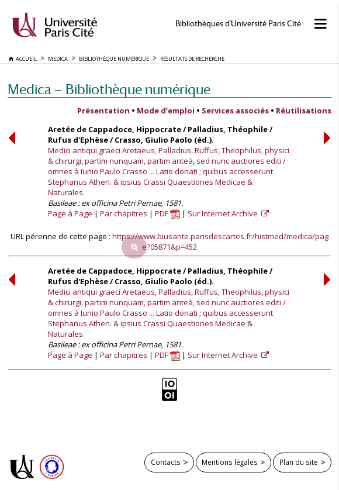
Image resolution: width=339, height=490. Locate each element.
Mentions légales (230, 462)
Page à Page (70, 213)
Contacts (166, 462)
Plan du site (298, 462)
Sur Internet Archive (224, 213)
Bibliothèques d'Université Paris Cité (238, 23)
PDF (167, 213)
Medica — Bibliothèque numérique (109, 89)
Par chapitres (123, 213)
